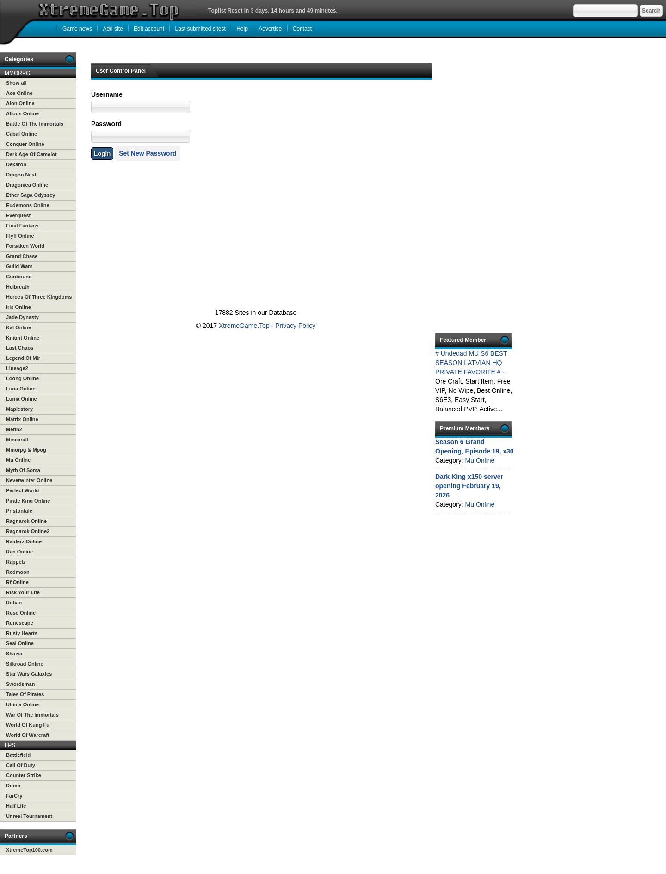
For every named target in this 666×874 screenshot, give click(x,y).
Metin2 (14, 429)
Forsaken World (25, 246)
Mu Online (18, 460)
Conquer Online (25, 144)
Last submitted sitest (200, 28)
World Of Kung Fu (27, 725)
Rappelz (15, 562)
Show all (16, 83)
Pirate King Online (28, 500)
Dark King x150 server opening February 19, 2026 (469, 486)
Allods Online (22, 113)
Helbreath (18, 286)
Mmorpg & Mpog (26, 450)
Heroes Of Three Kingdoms (39, 297)
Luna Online (21, 388)
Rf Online (17, 582)
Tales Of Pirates (25, 694)
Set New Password (148, 153)
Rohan (14, 602)
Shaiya (14, 653)
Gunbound (19, 276)
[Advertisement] (254, 206)
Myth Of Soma (23, 470)
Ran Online (19, 551)
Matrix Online (22, 419)
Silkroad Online (24, 664)
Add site (113, 28)
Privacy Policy (295, 325)
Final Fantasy (22, 225)
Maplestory (19, 409)
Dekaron (16, 164)
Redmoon (18, 572)
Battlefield (18, 755)
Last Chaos (19, 348)
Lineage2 (17, 368)
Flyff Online (20, 236)
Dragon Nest (21, 174)
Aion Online (20, 103)
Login (102, 153)
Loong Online (22, 378)
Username (107, 94)
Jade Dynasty (22, 317)
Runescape (19, 623)
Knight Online (22, 337)
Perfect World (22, 490)
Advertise (270, 28)
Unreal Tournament (29, 816)
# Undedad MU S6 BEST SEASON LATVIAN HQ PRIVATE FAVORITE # (471, 363)
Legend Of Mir (23, 358)
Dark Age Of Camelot (31, 154)
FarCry (14, 796)
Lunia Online (21, 399)
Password (106, 123)
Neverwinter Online (29, 480)
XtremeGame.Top (244, 325)
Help (242, 28)
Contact (302, 28)
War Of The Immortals (32, 714)
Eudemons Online (27, 205)
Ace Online (19, 93)
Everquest (18, 215)
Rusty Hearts (21, 633)
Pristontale (19, 511)
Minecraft (17, 439)
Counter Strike (23, 775)
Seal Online (20, 643)
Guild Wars (19, 266)
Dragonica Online (27, 185)
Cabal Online (21, 134)
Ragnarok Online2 (27, 531)
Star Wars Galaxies (29, 674)
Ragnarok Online (26, 521)
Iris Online (18, 307)
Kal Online (18, 327)
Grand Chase (21, 256)
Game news (77, 28)
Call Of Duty (20, 765)
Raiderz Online (24, 541)
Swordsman (20, 684)
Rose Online (21, 613)
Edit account (149, 28)
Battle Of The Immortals (34, 123)
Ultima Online (22, 704)
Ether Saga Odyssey (30, 195)
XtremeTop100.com (29, 850)
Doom (13, 785)
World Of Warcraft (27, 735)
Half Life (16, 806)
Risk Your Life (23, 592)
